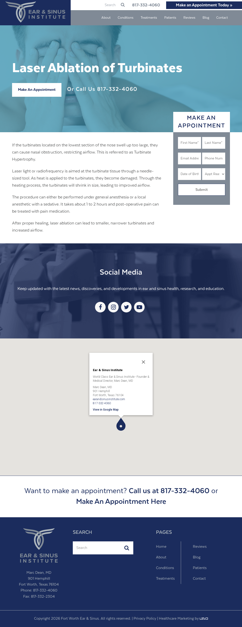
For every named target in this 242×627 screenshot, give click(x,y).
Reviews (200, 546)
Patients (200, 568)
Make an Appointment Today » (204, 5)
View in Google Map (106, 409)
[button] (120, 424)
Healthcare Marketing (176, 618)
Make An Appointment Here (121, 502)
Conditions (165, 568)
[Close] (143, 362)
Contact (199, 578)
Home (161, 546)
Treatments (165, 578)
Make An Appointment (37, 90)
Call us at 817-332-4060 (169, 491)
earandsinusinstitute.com (109, 399)
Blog (196, 557)
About (161, 557)
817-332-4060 (143, 5)
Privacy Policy (145, 618)
